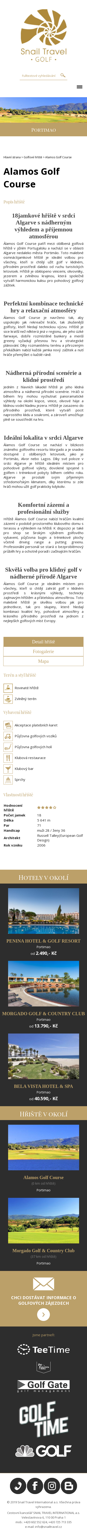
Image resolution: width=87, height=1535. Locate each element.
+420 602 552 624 (35, 1522)
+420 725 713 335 (60, 1522)
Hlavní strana (12, 157)
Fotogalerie (43, 651)
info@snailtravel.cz (48, 1527)
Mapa (43, 661)
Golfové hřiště (33, 157)
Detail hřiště (43, 641)
